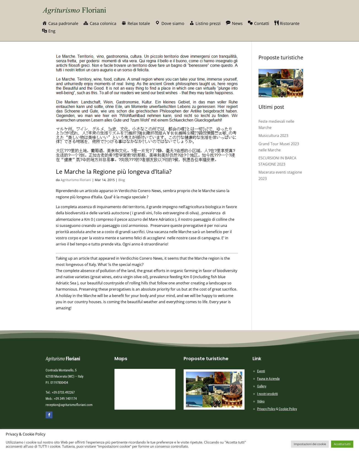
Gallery (261, 386)
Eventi (261, 371)
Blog (121, 180)
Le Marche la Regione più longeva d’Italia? (113, 171)
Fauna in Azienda (268, 379)
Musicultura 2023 (273, 135)
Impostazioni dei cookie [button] (310, 444)
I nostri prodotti (267, 394)
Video (261, 401)
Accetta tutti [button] (342, 444)
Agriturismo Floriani (76, 180)
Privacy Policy (266, 409)
